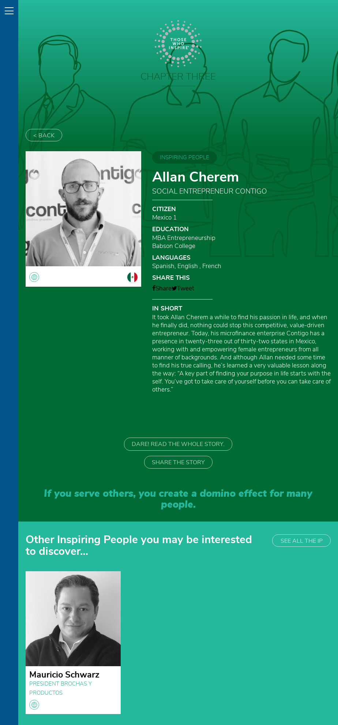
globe (34, 705)
